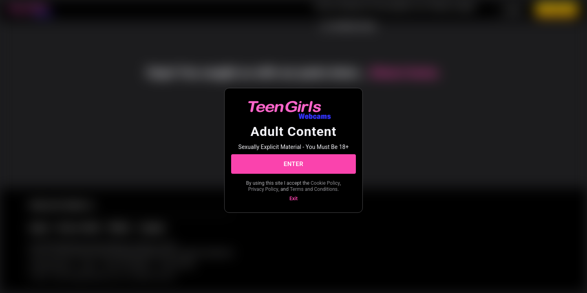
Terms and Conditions (314, 189)
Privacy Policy (263, 189)
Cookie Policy (325, 183)
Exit (293, 198)
